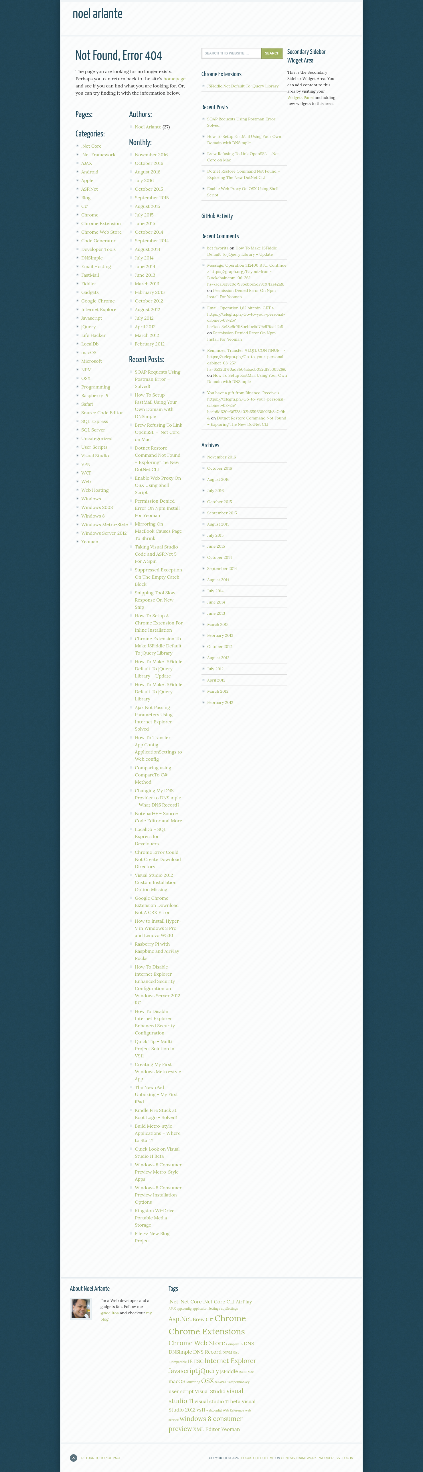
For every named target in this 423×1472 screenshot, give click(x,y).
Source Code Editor (102, 412)
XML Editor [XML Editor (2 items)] (206, 1429)
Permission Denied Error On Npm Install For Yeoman (157, 508)
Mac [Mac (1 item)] (251, 1372)
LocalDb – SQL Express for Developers (150, 836)
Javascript (91, 318)
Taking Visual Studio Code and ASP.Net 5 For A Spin (156, 554)
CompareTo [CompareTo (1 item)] (234, 1344)
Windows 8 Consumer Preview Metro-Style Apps (158, 1172)
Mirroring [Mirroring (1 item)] (193, 1382)
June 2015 (145, 223)
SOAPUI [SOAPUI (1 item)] (220, 1382)
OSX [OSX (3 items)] (207, 1381)
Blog (85, 197)
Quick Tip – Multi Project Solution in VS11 (154, 1048)
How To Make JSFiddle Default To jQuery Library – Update (158, 669)
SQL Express (94, 421)
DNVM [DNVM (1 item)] (227, 1352)
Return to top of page (101, 1458)
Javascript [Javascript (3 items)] (183, 1371)
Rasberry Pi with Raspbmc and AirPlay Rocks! (157, 951)
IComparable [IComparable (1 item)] (178, 1362)
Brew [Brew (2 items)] (199, 1319)
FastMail (90, 275)
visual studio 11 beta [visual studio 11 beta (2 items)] (217, 1401)
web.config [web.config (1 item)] (214, 1410)
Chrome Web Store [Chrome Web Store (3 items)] (197, 1343)
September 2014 (152, 240)
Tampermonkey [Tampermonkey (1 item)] (238, 1382)
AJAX (86, 163)
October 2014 (149, 232)
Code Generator (98, 240)
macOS (88, 352)
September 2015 (152, 197)
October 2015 (149, 189)
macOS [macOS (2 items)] (177, 1381)
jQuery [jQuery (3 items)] (209, 1371)
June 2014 (145, 266)
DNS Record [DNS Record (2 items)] (207, 1351)
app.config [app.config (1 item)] (184, 1309)
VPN (85, 464)
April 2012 (145, 326)
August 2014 (147, 249)
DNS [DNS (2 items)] (249, 1343)
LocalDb (90, 344)
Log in (348, 1458)
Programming (95, 387)
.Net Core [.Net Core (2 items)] (190, 1301)
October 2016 (149, 163)
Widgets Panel (300, 97)
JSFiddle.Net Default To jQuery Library (243, 86)
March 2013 (147, 283)
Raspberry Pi (94, 395)
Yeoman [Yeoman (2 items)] (230, 1429)
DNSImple (92, 258)
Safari (87, 404)
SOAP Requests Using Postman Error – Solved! (157, 379)
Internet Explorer (99, 309)
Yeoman (89, 541)
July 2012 (144, 318)
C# (84, 206)
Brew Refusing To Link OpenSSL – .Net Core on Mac (158, 432)
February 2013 (150, 292)
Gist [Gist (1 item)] (236, 1352)
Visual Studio (95, 455)
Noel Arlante (97, 14)
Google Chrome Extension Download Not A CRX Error (157, 905)
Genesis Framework (299, 1458)
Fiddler (88, 283)
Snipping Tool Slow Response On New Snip (155, 600)
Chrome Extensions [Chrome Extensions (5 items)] (207, 1331)
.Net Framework (98, 154)
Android (89, 172)
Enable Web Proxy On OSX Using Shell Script (158, 485)
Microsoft (91, 361)
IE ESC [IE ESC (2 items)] (195, 1361)
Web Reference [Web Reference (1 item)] (233, 1410)
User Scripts (94, 447)
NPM (86, 369)
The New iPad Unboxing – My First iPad (156, 1094)
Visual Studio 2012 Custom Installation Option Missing (156, 882)
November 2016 (151, 154)
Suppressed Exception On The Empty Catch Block (158, 577)
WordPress (329, 1458)
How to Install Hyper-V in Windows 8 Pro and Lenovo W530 (158, 928)
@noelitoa (110, 1312)
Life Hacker (93, 335)
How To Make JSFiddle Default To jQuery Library (158, 692)
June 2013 (145, 275)
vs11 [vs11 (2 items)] (201, 1409)
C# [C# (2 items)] (210, 1319)
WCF (86, 473)
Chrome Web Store (101, 232)
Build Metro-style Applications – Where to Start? (158, 1133)
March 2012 (147, 335)
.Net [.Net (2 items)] (173, 1301)
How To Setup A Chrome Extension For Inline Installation (159, 623)
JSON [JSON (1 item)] (243, 1372)
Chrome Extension (101, 223)
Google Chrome (98, 301)
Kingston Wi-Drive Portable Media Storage (155, 1218)
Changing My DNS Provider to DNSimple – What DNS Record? (158, 798)
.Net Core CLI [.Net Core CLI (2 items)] (219, 1301)
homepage (174, 78)
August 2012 (147, 309)
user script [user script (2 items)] (181, 1391)
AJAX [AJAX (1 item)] (172, 1309)
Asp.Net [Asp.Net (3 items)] (180, 1319)
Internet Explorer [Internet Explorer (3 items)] (230, 1361)
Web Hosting (95, 490)
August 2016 (147, 172)
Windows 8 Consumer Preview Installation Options (158, 1195)
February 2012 (150, 344)
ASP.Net (89, 189)
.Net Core (91, 146)
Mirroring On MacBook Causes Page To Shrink (158, 531)
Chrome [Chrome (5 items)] (230, 1318)
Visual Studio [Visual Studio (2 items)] (210, 1391)
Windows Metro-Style (104, 524)
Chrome (89, 215)
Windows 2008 (97, 507)
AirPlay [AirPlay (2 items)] (244, 1301)
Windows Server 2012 (104, 533)
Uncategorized (96, 438)
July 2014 (144, 258)
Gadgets (90, 292)
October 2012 (149, 301)
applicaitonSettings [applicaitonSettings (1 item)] (206, 1309)
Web (86, 481)
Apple (87, 180)
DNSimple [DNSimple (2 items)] (180, 1351)
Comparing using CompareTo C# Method (153, 775)
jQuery (88, 326)
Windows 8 (93, 516)
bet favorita (218, 248)
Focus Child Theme (257, 1458)
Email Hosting (96, 266)
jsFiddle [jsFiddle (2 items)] (229, 1371)
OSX (85, 378)
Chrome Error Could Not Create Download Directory (158, 859)
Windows (91, 498)
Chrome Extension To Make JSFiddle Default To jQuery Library (158, 646)
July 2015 (144, 215)
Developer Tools (98, 249)
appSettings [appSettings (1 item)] (229, 1309)
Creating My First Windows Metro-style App (158, 1071)
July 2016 (144, 180)
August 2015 (147, 206)
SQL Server (93, 430)
